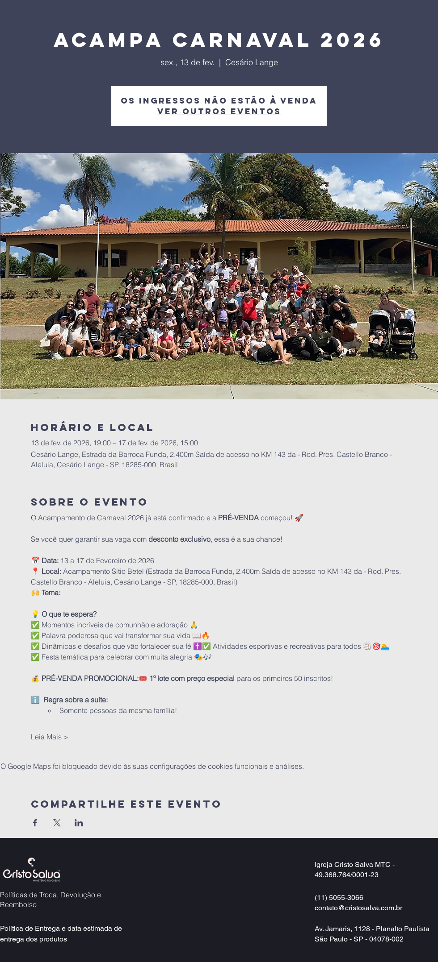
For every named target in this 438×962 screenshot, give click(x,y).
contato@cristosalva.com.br (358, 908)
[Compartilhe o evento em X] (57, 822)
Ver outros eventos (219, 111)
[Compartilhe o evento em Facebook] (35, 822)
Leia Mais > (49, 736)
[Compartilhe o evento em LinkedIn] (79, 822)
